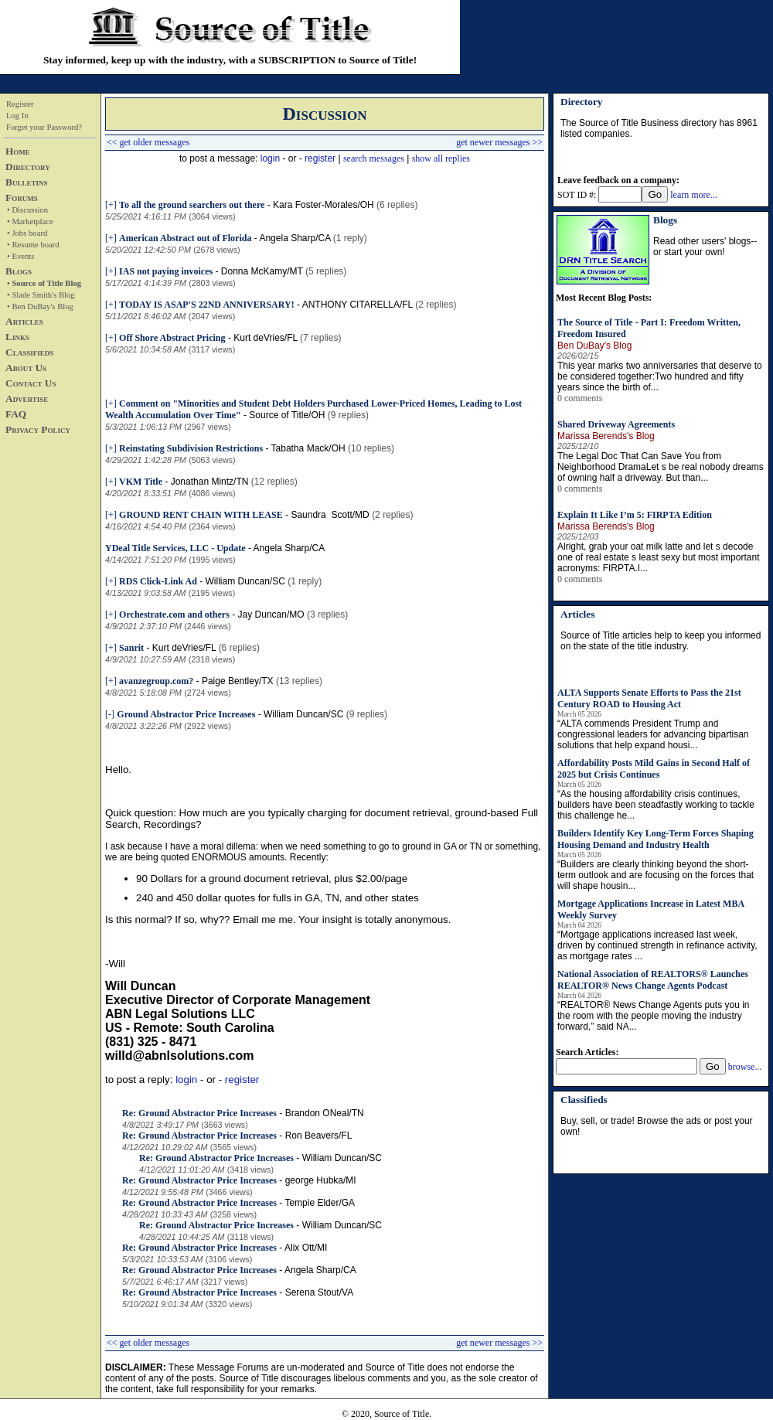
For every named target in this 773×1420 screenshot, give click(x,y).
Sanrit (131, 647)
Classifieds (29, 352)
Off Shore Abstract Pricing (172, 337)
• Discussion (27, 210)
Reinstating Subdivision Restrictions (191, 448)
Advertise (26, 398)
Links (17, 336)
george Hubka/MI (320, 1180)
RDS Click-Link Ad (158, 581)
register (320, 158)
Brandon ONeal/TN (324, 1113)
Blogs (18, 271)
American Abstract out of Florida (185, 238)
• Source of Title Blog (44, 283)
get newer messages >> (499, 142)
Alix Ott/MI (305, 1247)
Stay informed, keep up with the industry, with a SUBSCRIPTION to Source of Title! (230, 60)
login (270, 158)
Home (17, 151)
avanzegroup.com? (156, 681)
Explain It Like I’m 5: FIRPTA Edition (634, 514)
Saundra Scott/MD (330, 514)
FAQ (15, 414)
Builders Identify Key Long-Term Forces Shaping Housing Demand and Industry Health (655, 839)
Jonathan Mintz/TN (210, 481)
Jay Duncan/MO (271, 614)
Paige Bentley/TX (238, 681)
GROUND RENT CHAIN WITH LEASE (201, 514)
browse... (745, 1066)
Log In (17, 115)
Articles (24, 321)
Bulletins (26, 182)
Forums (21, 197)
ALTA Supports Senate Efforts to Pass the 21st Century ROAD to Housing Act (649, 698)
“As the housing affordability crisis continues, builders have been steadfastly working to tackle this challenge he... (655, 804)
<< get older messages (148, 142)
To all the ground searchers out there (191, 204)
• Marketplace (30, 221)
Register (20, 104)
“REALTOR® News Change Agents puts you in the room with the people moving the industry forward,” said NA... (653, 1015)
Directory (27, 166)
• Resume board (33, 244)
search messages (373, 158)
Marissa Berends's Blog (606, 436)
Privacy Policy (37, 429)
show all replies (441, 158)
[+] (111, 204)
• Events (20, 256)
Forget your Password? (44, 127)
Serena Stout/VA (319, 1292)
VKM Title (140, 481)
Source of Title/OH (287, 415)
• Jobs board (27, 233)
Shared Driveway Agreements (616, 424)
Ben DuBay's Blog (594, 345)
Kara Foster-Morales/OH (323, 204)
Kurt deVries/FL (265, 337)
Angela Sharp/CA (294, 238)
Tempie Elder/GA (319, 1202)
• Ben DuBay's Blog (40, 306)
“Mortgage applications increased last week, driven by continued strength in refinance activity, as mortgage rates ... (657, 945)
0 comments (579, 398)
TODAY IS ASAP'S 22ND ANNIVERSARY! (207, 304)
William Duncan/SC (244, 581)
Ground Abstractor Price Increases (186, 714)
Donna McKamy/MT (262, 271)
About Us (25, 367)
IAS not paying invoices (166, 271)
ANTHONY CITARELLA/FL (357, 304)
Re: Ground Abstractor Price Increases (199, 1113)
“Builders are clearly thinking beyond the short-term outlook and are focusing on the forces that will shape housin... (655, 875)
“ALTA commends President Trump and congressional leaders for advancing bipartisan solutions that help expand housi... (652, 734)
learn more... (693, 194)
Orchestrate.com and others (174, 614)
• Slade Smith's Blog (41, 295)
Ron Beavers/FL (318, 1135)
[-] (109, 714)
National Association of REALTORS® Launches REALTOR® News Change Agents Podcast (652, 980)
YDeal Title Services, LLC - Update (175, 548)
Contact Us (30, 383)
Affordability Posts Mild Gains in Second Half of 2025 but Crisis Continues (653, 769)
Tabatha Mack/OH (308, 448)
